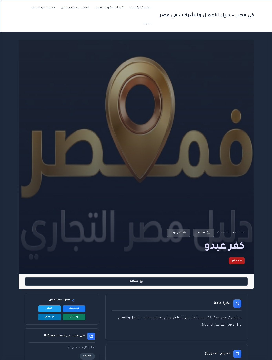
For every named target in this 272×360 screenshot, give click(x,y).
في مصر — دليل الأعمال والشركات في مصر (206, 15)
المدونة (147, 23)
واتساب (73, 317)
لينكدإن (49, 317)
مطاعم (203, 232)
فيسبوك (74, 308)
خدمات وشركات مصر (109, 8)
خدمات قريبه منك (43, 8)
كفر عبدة (178, 232)
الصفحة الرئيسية (140, 8)
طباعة (135, 281)
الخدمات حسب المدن (75, 8)
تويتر (49, 308)
